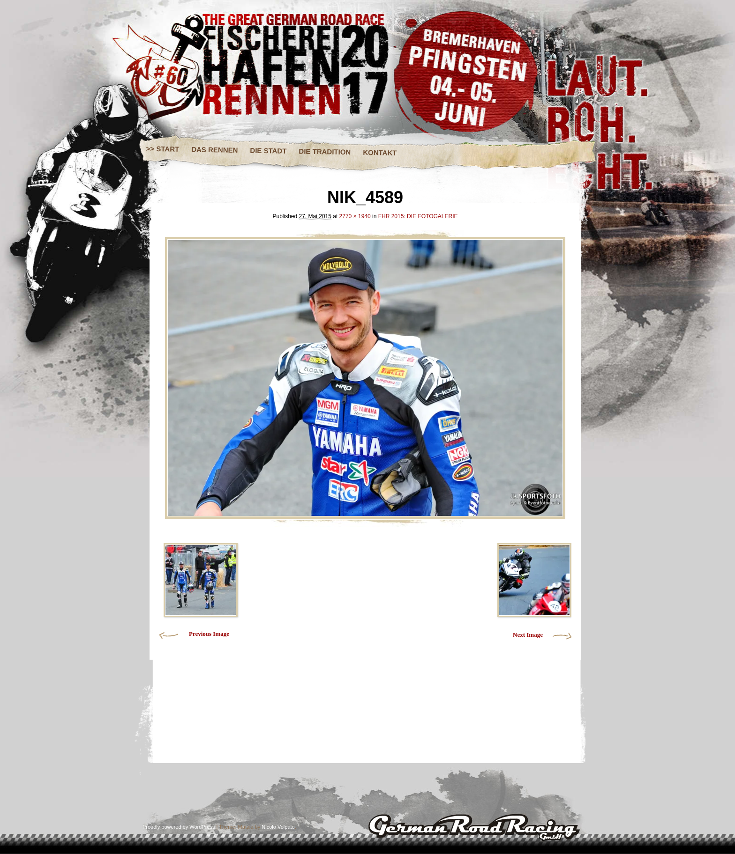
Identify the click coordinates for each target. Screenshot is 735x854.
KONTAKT (380, 152)
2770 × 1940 (355, 216)
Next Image (528, 634)
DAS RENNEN (214, 149)
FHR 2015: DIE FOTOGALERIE (418, 216)
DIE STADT (268, 150)
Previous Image (209, 633)
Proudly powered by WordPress (178, 827)
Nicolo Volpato (278, 827)
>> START (163, 149)
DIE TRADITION (325, 151)
